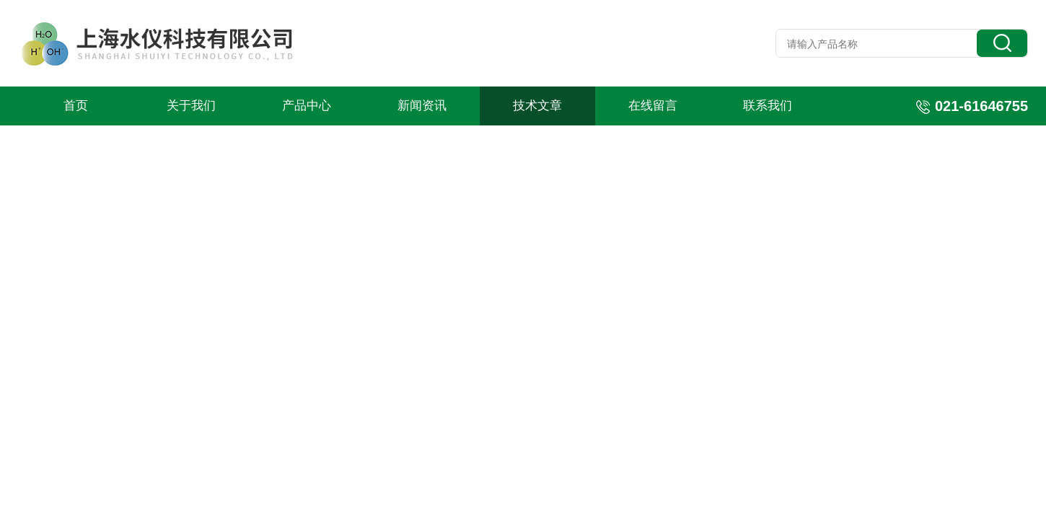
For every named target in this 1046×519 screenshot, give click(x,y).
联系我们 (767, 105)
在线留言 (652, 105)
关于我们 (191, 105)
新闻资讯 (422, 105)
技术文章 (537, 105)
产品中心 (306, 105)
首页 (75, 105)
